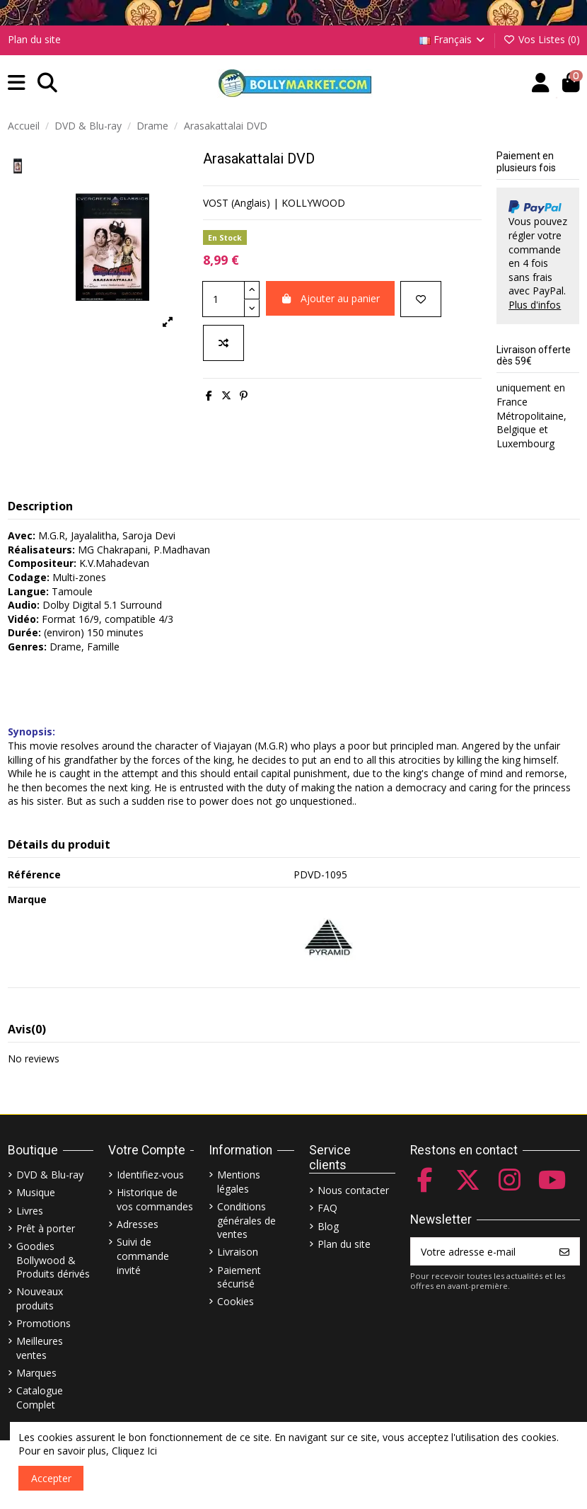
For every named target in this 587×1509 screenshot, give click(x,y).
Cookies (235, 1301)
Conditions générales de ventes (246, 1220)
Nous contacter (353, 1190)
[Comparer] (223, 343)
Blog (328, 1226)
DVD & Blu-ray (49, 1174)
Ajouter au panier (330, 298)
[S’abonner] (564, 1251)
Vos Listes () (541, 39)
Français (453, 39)
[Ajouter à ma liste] (420, 299)
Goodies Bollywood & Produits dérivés (53, 1259)
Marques (36, 1372)
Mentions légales (238, 1181)
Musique (35, 1192)
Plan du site (34, 39)
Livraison (237, 1251)
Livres (29, 1210)
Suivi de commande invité (143, 1255)
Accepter (51, 1478)
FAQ (327, 1208)
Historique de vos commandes (155, 1199)
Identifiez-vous (150, 1174)
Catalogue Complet (39, 1397)
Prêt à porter (45, 1228)
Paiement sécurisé (239, 1277)
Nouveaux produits (39, 1298)
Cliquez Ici (134, 1450)
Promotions (43, 1323)
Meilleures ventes (39, 1348)
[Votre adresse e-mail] (480, 1251)
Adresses (137, 1224)
